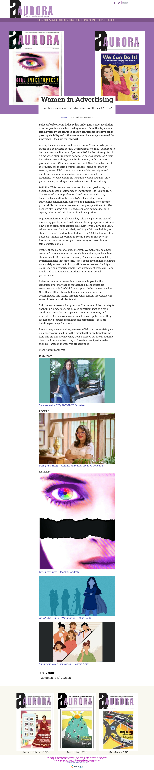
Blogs (111, 20)
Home (79, 20)
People (101, 20)
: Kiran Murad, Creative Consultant (72, 465)
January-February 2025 (35, 752)
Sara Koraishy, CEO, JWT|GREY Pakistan (62, 405)
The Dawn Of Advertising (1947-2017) (55, 20)
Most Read (90, 20)
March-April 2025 (77, 752)
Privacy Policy (84, 762)
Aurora (64, 117)
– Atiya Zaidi (65, 617)
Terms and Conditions (72, 762)
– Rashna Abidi (64, 663)
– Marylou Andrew (59, 571)
